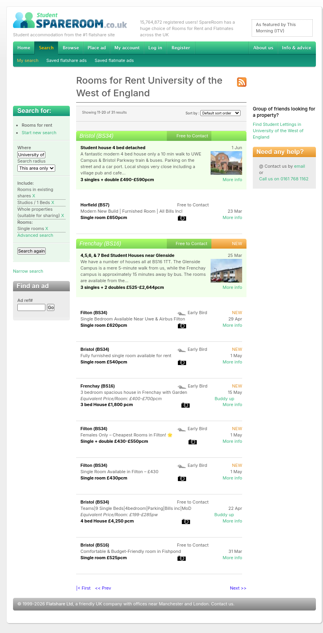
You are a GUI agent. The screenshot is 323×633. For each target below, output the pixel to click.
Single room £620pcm (103, 325)
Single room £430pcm (103, 478)
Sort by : (213, 113)
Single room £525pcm (103, 557)
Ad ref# (25, 300)
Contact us (222, 604)
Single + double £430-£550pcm (114, 441)
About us (263, 47)
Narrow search (28, 271)
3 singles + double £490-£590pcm (117, 179)
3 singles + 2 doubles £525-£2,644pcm (122, 287)
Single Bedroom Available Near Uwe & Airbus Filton (132, 319)
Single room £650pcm (103, 217)
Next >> (238, 588)
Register (180, 47)
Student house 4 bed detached (113, 147)
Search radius (31, 161)
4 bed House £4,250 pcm (107, 521)
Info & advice (297, 47)
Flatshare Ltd (59, 604)
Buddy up (224, 398)
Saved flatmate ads (114, 60)
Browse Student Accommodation (70, 47)
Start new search (39, 132)
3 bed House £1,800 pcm (106, 404)
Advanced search (35, 235)
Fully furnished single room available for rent (125, 355)
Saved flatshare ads (67, 60)
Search (46, 47)
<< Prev (103, 588)
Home (23, 47)
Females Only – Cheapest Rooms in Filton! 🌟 (126, 435)
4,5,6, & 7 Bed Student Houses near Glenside (127, 255)
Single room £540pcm (103, 362)
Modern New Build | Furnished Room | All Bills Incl (131, 211)
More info (232, 179)
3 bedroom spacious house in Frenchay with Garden (133, 392)
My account (127, 47)
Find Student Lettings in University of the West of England (278, 131)
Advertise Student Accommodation (96, 47)
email (299, 166)
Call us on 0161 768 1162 (283, 179)
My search (28, 60)
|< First (83, 588)
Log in (155, 47)
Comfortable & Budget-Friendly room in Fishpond (130, 551)
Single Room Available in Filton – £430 (119, 471)
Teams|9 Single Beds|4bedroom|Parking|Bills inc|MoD (135, 508)
